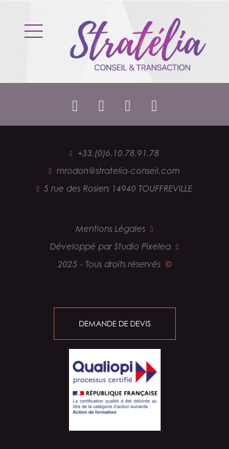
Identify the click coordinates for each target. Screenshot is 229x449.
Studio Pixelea (142, 246)
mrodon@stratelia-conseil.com (118, 171)
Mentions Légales (110, 229)
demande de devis (115, 323)
